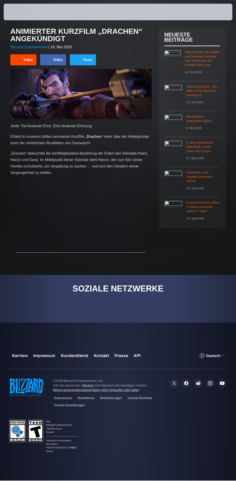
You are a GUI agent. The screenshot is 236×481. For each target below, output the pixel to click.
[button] (216, 11)
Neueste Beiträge (178, 37)
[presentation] (17, 12)
